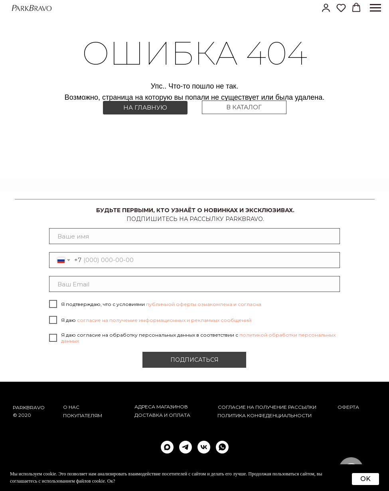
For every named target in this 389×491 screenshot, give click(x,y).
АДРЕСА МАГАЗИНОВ (161, 407)
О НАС (71, 407)
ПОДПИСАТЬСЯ (194, 359)
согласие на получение (252, 407)
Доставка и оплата (162, 415)
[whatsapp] (222, 447)
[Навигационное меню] (375, 8)
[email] (194, 284)
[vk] (203, 447)
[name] (194, 236)
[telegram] (185, 447)
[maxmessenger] (167, 447)
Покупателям (82, 415)
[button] (326, 7)
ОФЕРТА (348, 407)
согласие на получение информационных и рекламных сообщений (164, 320)
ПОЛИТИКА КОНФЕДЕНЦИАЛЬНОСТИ (264, 415)
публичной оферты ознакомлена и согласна (203, 304)
